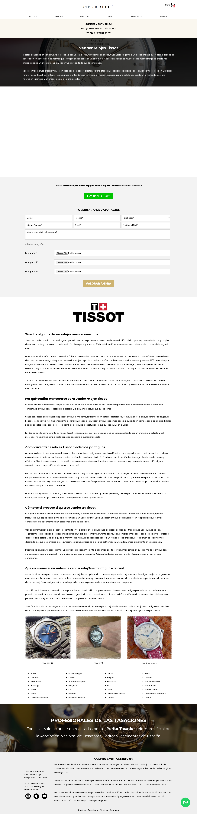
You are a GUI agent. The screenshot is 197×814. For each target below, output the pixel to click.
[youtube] (44, 796)
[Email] (97, 225)
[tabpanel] (98, 28)
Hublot (34, 689)
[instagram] (28, 796)
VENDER (59, 16)
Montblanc (150, 685)
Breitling (35, 685)
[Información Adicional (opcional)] (97, 234)
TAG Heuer (36, 681)
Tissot (110, 689)
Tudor (110, 673)
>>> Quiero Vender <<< (98, 32)
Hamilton (111, 681)
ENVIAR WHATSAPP (98, 196)
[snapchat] (36, 796)
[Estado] (97, 218)
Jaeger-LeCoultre (116, 693)
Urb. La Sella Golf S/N (34, 783)
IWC (70, 689)
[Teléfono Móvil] (146, 225)
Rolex (33, 673)
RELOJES (33, 16)
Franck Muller (151, 689)
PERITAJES (84, 16)
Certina (148, 677)
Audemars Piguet (77, 681)
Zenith (148, 673)
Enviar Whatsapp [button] (32, 774)
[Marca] (48, 218)
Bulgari (110, 677)
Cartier (72, 677)
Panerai (72, 693)
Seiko (33, 693)
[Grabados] (146, 218)
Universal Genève (39, 697)
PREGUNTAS (136, 16)
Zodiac (110, 697)
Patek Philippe (75, 673)
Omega (34, 677)
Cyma (148, 697)
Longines (73, 685)
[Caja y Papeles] (48, 225)
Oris (109, 685)
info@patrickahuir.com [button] (35, 777)
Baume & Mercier (77, 697)
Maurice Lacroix (152, 681)
